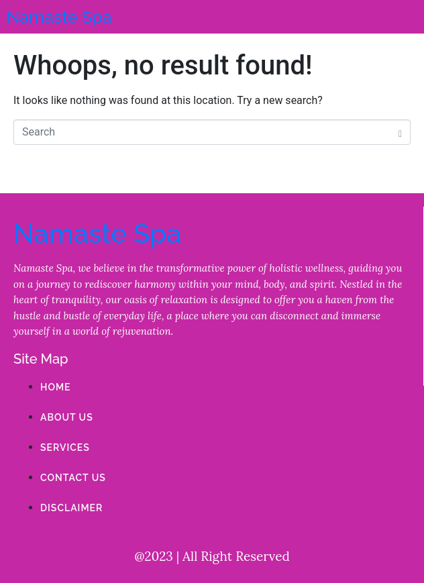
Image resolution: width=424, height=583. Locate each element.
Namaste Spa (59, 17)
